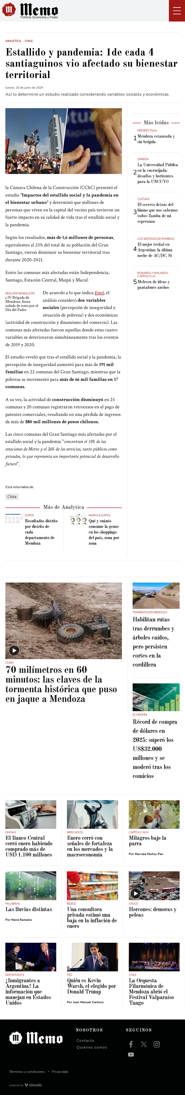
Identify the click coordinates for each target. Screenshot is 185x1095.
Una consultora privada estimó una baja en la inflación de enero (92, 918)
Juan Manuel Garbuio (88, 1002)
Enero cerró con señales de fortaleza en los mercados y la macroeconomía (90, 846)
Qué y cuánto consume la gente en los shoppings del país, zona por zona (104, 532)
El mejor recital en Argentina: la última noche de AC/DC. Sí (154, 250)
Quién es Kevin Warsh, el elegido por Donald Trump (91, 986)
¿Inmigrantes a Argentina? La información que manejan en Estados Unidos (28, 992)
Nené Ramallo (21, 920)
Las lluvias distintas (28, 909)
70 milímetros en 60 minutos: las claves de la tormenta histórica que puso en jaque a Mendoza (61, 685)
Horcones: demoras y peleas (152, 912)
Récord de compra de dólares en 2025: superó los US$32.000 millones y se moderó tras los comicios (155, 749)
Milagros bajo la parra (147, 841)
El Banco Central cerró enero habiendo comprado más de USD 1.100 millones (28, 846)
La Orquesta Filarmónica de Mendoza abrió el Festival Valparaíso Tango (151, 992)
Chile (12, 496)
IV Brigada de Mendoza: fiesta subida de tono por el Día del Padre (21, 303)
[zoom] (63, 141)
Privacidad (60, 1072)
